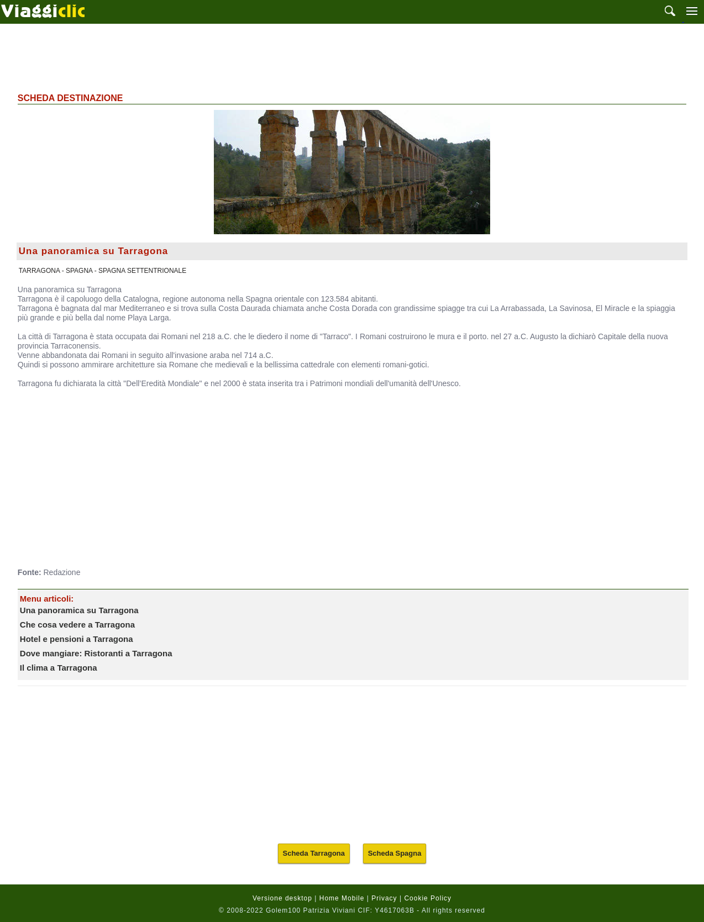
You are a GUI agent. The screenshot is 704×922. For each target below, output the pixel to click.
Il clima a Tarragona (58, 667)
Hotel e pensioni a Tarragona (76, 639)
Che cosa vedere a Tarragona (77, 624)
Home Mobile (342, 898)
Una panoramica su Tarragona (79, 610)
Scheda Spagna (395, 853)
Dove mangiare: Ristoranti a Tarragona (96, 653)
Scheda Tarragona (314, 853)
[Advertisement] (352, 57)
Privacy (384, 898)
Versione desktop (282, 898)
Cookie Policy (427, 898)
